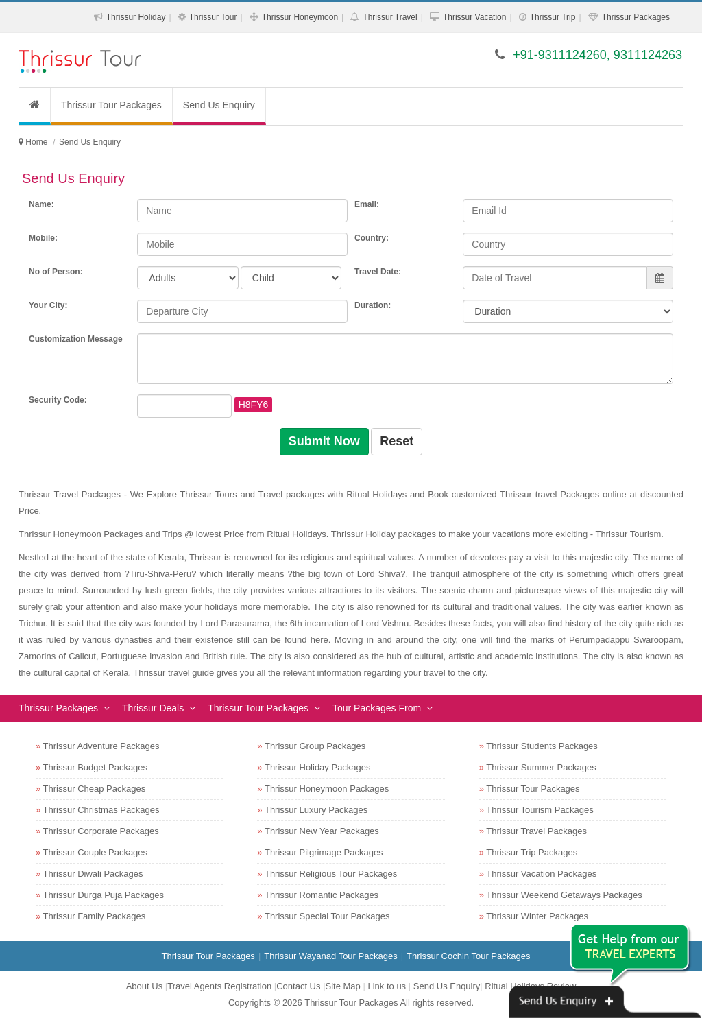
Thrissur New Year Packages (322, 831)
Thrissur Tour (213, 17)
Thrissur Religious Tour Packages (331, 873)
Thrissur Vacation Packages (541, 873)
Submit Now (324, 441)
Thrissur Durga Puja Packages (103, 895)
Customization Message (76, 339)
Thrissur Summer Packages (541, 767)
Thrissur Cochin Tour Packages (468, 956)
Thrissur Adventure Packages (101, 746)
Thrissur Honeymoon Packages (327, 788)
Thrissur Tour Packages (111, 104)
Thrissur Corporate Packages (101, 831)
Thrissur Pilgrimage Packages (324, 852)
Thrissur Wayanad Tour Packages (330, 956)
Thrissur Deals (153, 707)
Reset (396, 441)
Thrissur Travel (390, 17)
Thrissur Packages (636, 17)
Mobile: (43, 238)
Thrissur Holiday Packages (318, 767)
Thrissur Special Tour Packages (327, 916)
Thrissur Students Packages (542, 746)
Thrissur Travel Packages (536, 831)
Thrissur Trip (553, 17)
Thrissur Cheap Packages (94, 788)
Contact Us (298, 986)
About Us (144, 986)
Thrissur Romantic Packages (321, 895)
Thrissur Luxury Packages (316, 810)
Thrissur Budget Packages (95, 767)
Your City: (48, 305)
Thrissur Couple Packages (95, 852)
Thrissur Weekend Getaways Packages (564, 895)
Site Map (343, 986)
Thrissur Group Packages (315, 746)
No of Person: (56, 271)
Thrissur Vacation (474, 17)
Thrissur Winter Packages (537, 916)
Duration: (372, 305)
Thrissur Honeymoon (300, 17)
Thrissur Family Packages (94, 916)
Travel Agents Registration (219, 986)
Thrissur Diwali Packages (93, 873)
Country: (371, 238)
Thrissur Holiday (136, 17)
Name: (41, 204)
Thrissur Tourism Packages (540, 810)
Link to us (386, 986)
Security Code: (58, 400)
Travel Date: (377, 271)
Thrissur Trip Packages (531, 852)
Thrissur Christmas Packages (101, 810)
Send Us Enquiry (219, 104)
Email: (366, 204)
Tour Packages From (376, 707)
